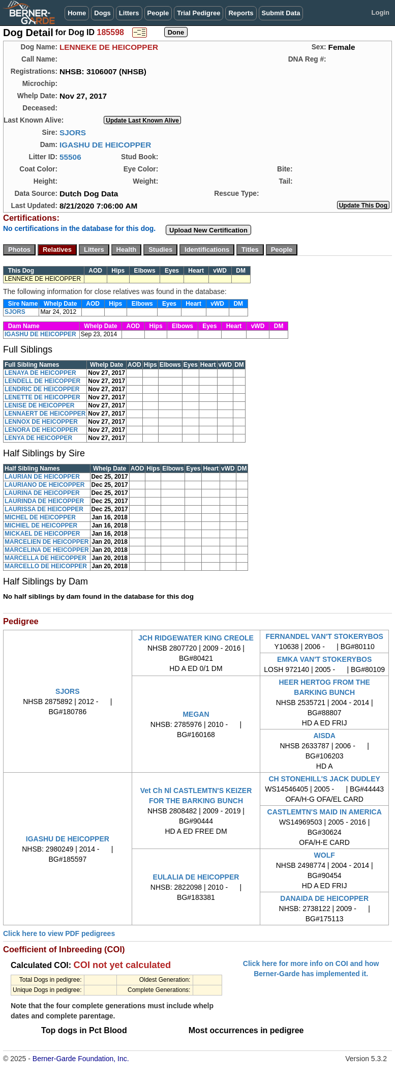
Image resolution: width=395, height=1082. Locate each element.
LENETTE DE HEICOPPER (42, 397)
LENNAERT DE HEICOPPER (45, 413)
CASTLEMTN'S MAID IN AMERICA (324, 812)
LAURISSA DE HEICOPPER (44, 509)
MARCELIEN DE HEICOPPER (46, 541)
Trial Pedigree (198, 13)
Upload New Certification (208, 230)
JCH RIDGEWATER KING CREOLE (196, 638)
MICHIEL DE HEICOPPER (41, 525)
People (158, 13)
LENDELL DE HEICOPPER (42, 381)
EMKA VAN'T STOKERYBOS (324, 659)
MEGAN (196, 714)
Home (77, 13)
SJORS (72, 132)
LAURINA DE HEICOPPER (42, 492)
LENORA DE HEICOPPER (41, 429)
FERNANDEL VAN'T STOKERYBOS (324, 636)
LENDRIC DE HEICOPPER (42, 389)
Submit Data (281, 13)
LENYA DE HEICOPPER (38, 438)
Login (380, 12)
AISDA (324, 736)
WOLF (324, 855)
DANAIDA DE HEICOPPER (324, 898)
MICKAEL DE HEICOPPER (42, 533)
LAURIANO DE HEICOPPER (44, 484)
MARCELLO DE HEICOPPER (46, 566)
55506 (70, 157)
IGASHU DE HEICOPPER (105, 144)
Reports (240, 13)
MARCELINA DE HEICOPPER (47, 549)
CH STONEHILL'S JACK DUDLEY (324, 779)
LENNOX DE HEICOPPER (41, 421)
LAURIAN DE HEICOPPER (42, 476)
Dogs (102, 13)
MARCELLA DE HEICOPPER (45, 558)
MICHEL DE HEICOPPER (40, 517)
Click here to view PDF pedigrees (59, 933)
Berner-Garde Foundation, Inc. (81, 1059)
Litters (129, 13)
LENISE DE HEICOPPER (39, 405)
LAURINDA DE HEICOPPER (44, 501)
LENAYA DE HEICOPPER (40, 372)
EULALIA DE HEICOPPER (196, 877)
